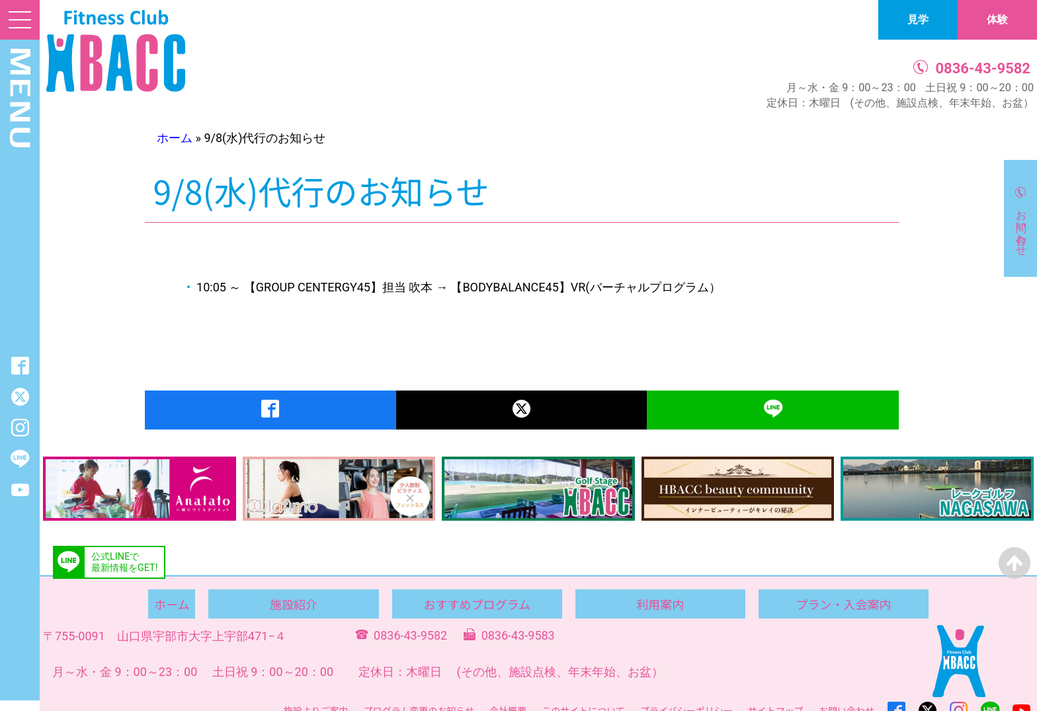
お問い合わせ (1021, 226)
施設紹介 (293, 604)
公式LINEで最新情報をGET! (124, 562)
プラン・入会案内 (843, 604)
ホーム (174, 138)
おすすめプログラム (476, 604)
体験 (997, 19)
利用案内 (660, 604)
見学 (918, 19)
